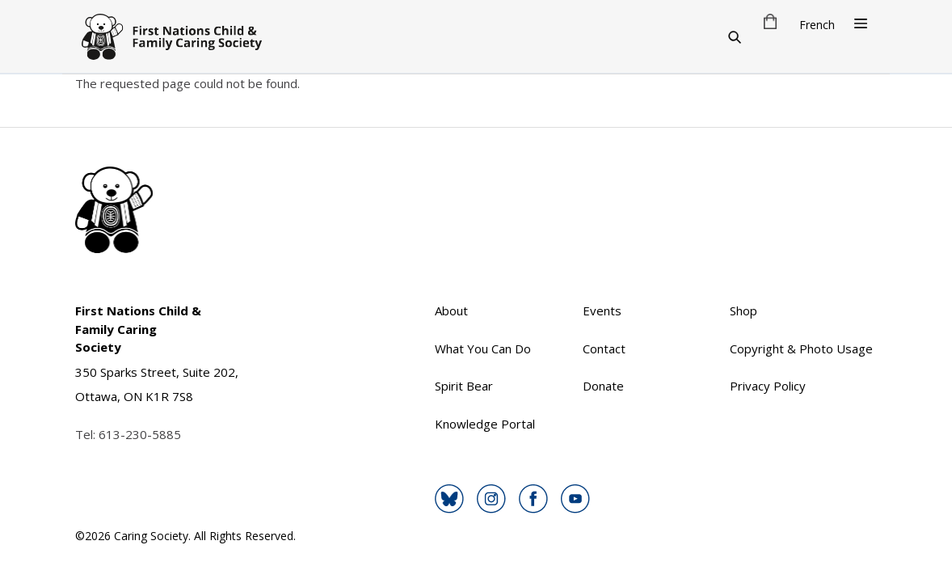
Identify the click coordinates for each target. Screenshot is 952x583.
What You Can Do (483, 348)
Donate (603, 386)
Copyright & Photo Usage (801, 348)
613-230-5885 (140, 434)
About (451, 310)
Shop (743, 310)
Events (602, 310)
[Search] (734, 36)
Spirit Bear (464, 386)
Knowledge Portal (485, 424)
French (817, 24)
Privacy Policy (768, 386)
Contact (604, 348)
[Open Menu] (861, 23)
